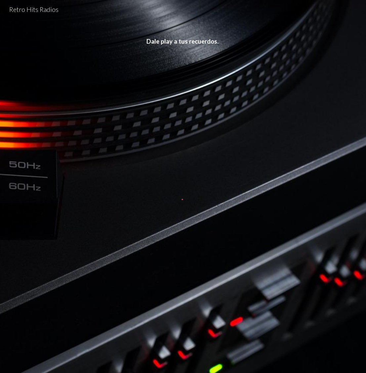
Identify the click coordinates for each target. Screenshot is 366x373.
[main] (182, 42)
